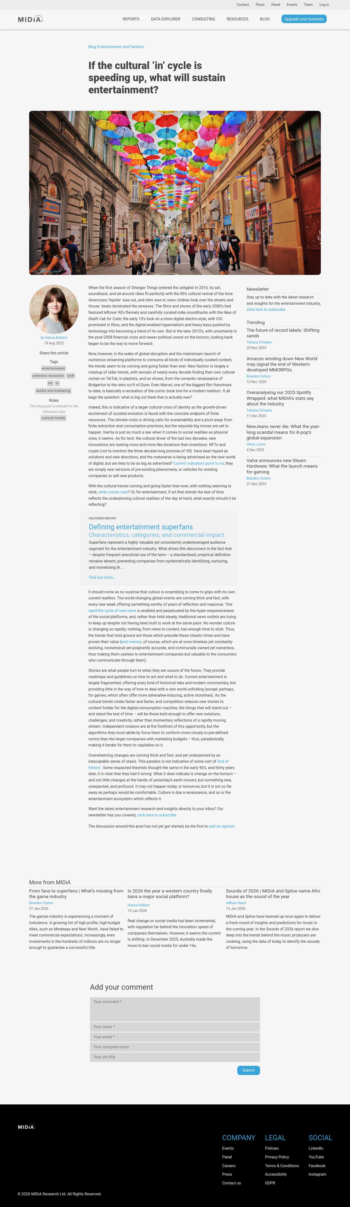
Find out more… (102, 577)
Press (260, 5)
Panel (275, 5)
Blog (265, 19)
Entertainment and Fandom (120, 46)
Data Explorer (165, 19)
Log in (324, 5)
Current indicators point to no (199, 463)
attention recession (48, 375)
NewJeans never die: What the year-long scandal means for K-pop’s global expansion (283, 432)
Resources (237, 19)
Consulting (203, 19)
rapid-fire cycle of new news (112, 610)
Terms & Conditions (282, 1165)
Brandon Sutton (259, 376)
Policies (272, 1148)
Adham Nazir (236, 903)
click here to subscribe (156, 815)
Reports (131, 19)
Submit (249, 1070)
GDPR (270, 1183)
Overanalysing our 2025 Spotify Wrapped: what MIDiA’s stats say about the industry (280, 398)
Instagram (317, 1174)
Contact (243, 5)
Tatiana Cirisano (259, 342)
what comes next (113, 492)
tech (70, 375)
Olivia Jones (256, 444)
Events (292, 5)
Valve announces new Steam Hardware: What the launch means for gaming (282, 466)
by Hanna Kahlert (54, 338)
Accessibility (276, 1174)
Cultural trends (53, 418)
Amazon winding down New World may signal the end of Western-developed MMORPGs (282, 364)
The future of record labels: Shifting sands (283, 333)
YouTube (316, 1157)
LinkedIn (316, 1148)
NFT (50, 383)
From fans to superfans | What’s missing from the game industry (76, 893)
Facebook (317, 1165)
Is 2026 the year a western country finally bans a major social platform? (170, 893)
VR (57, 383)
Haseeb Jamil (50, 271)
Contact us (231, 1183)
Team (308, 5)
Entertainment (53, 368)
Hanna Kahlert (139, 905)
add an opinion (222, 826)
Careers (229, 1165)
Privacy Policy (277, 1157)
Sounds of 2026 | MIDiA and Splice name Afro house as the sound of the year (273, 893)
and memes (131, 641)
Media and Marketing (53, 391)
